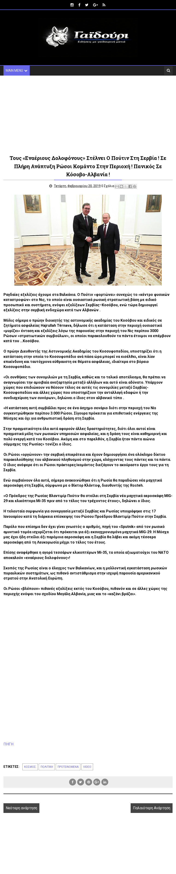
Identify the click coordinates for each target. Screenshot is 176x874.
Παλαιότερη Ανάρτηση (151, 808)
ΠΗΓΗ (8, 744)
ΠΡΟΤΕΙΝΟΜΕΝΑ (68, 767)
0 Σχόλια (108, 186)
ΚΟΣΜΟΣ (30, 767)
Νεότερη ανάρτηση (21, 808)
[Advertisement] (81, 114)
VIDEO (87, 767)
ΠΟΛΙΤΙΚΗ (47, 767)
